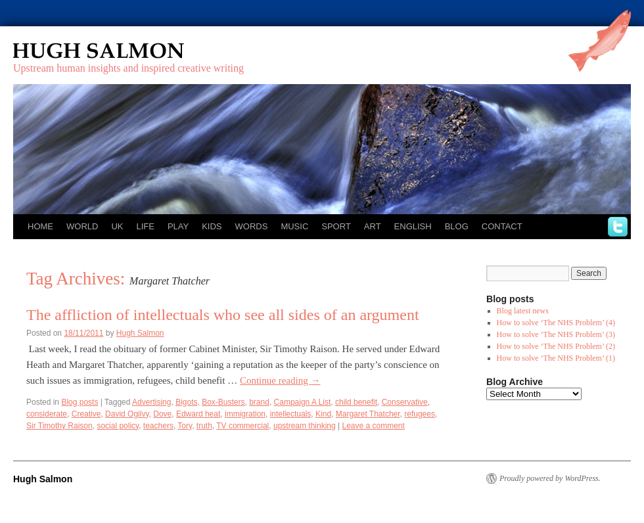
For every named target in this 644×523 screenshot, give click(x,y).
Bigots (186, 402)
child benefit (356, 402)
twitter (618, 227)
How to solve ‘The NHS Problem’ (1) (556, 358)
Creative (86, 414)
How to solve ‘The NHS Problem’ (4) (556, 322)
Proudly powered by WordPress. (550, 478)
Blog (457, 226)
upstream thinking (304, 425)
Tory (184, 425)
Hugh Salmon (136, 51)
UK (117, 226)
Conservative (405, 402)
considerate (46, 414)
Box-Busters (223, 402)
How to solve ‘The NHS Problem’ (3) (556, 334)
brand (259, 402)
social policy (118, 425)
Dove (162, 414)
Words (251, 226)
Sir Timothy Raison (59, 425)
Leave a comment (373, 425)
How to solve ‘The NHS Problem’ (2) (556, 346)
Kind (323, 414)
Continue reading (280, 380)
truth (204, 425)
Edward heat (198, 414)
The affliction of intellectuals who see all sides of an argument (222, 314)
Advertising (151, 402)
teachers (158, 425)
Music (294, 226)
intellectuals (290, 414)
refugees (419, 414)
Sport (336, 226)
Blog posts (79, 402)
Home (40, 226)
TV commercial (242, 425)
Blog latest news (523, 310)
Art (372, 226)
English (413, 226)
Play (178, 226)
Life (145, 226)
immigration (245, 414)
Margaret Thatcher (368, 414)
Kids (211, 226)
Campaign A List (302, 402)
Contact (502, 226)
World (82, 226)
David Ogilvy (127, 414)
